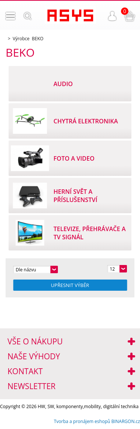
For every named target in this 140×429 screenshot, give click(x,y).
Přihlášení (112, 16)
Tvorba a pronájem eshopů (82, 421)
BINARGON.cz (125, 421)
